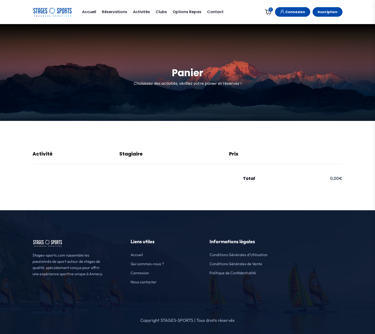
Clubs (161, 12)
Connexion (292, 11)
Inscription (327, 12)
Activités (141, 12)
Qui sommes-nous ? (147, 263)
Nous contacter (144, 282)
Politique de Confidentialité (233, 272)
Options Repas (187, 12)
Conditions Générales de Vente (236, 263)
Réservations (114, 12)
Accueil (89, 12)
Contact (215, 12)
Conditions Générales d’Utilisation (239, 254)
